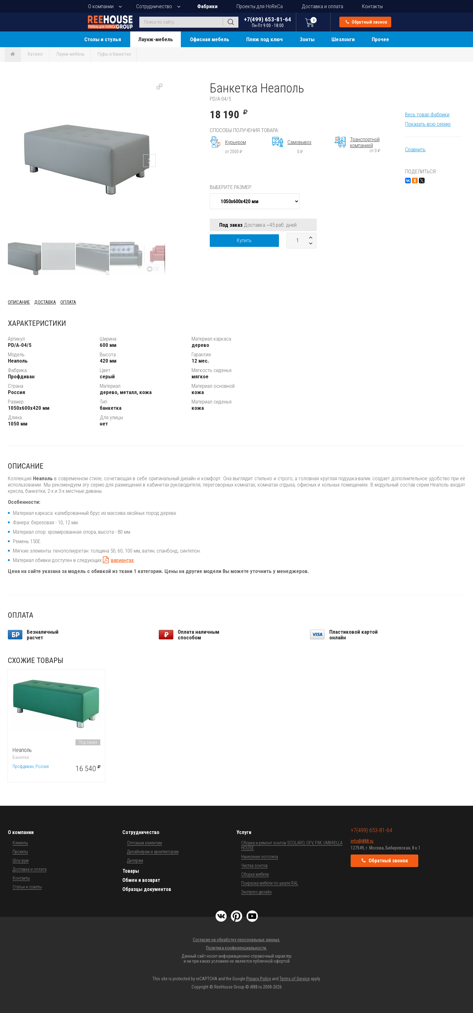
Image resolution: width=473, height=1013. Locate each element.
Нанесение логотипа (259, 856)
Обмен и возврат (141, 880)
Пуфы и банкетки (114, 54)
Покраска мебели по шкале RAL (269, 883)
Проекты (20, 851)
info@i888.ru (362, 840)
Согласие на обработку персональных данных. (236, 939)
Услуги (244, 832)
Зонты (307, 39)
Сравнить (415, 149)
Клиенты (20, 842)
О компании (101, 6)
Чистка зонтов (254, 865)
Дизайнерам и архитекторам (153, 851)
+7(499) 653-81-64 (267, 22)
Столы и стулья (102, 39)
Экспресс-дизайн (256, 891)
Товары (130, 871)
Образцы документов (146, 889)
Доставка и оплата (322, 6)
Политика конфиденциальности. (236, 947)
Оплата (68, 302)
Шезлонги (343, 39)
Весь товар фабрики (427, 114)
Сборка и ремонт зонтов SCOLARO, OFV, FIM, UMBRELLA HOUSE (291, 845)
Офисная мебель (209, 39)
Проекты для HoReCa (260, 6)
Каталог (35, 54)
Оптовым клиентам (144, 842)
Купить (244, 240)
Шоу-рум (21, 860)
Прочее (380, 39)
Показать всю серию (428, 124)
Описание (19, 302)
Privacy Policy (258, 978)
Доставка (45, 302)
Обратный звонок (366, 22)
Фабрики (207, 6)
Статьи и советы (27, 886)
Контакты (372, 6)
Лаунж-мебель (155, 39)
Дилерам (135, 860)
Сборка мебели (255, 874)
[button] (159, 86)
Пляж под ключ (264, 39)
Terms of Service (295, 978)
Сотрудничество (154, 6)
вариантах (122, 560)
